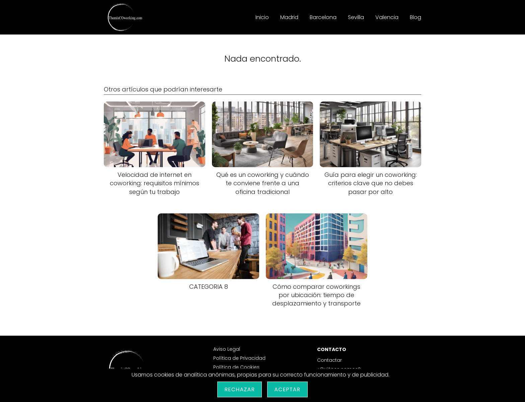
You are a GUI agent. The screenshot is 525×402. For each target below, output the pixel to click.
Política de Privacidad (239, 358)
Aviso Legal (226, 349)
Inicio (262, 17)
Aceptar (287, 389)
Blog (415, 17)
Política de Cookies (236, 367)
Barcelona (323, 17)
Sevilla (356, 17)
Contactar (329, 360)
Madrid (289, 17)
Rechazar (239, 389)
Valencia (386, 17)
